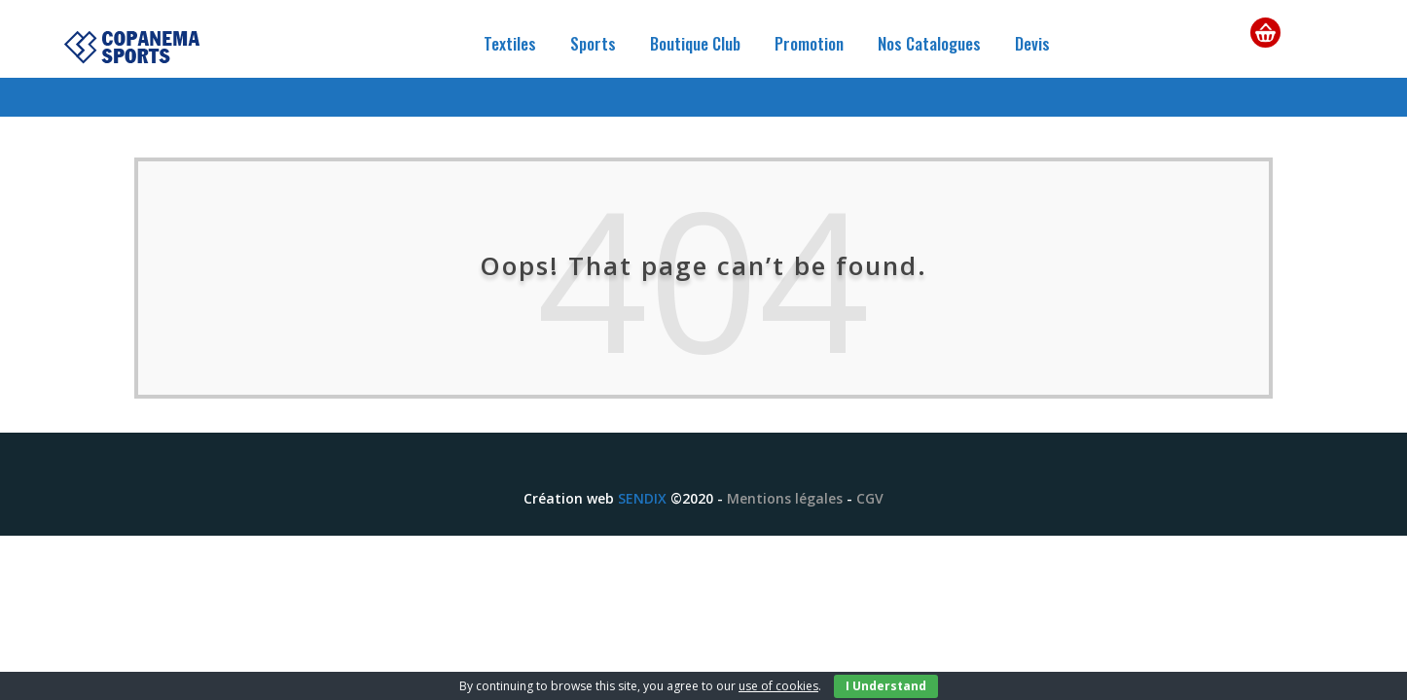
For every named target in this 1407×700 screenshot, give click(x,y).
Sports (593, 43)
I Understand (886, 686)
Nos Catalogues (929, 43)
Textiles (510, 43)
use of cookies (778, 686)
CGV (870, 498)
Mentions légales (785, 498)
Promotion (809, 43)
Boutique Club (695, 43)
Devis (1032, 43)
